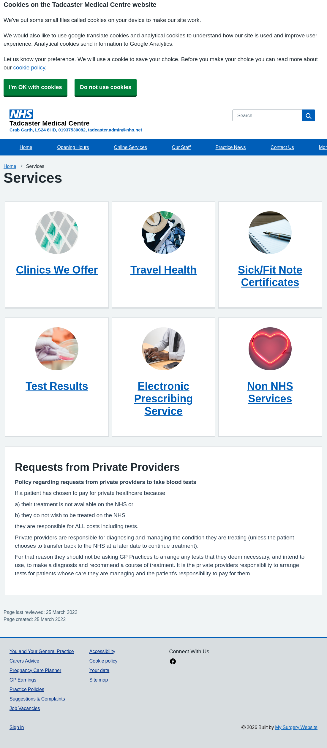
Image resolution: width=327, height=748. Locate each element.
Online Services (130, 147)
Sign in (17, 727)
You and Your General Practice (42, 651)
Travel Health (163, 269)
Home (26, 147)
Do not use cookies (105, 87)
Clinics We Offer (57, 269)
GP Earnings (23, 679)
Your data (99, 670)
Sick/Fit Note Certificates (270, 276)
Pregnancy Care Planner (35, 670)
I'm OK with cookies (35, 87)
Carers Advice (24, 660)
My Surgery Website (296, 727)
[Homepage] (117, 118)
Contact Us (282, 147)
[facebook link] (172, 662)
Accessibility (102, 651)
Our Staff (181, 147)
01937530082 (72, 130)
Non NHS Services (270, 392)
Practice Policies (27, 689)
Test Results (57, 386)
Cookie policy (103, 660)
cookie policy (29, 67)
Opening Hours (73, 147)
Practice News (231, 147)
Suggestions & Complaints (37, 698)
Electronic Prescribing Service (163, 398)
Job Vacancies (25, 708)
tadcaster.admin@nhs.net (115, 130)
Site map (98, 679)
